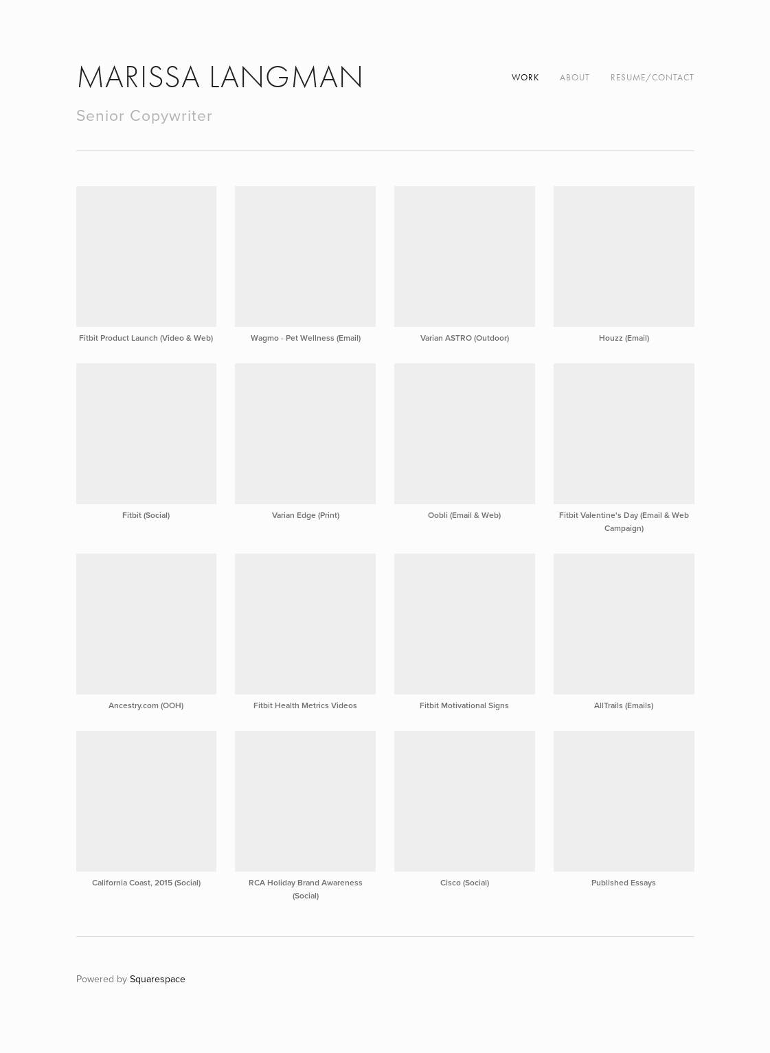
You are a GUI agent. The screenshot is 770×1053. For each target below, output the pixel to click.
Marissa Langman (220, 77)
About (575, 77)
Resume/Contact (652, 77)
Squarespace (157, 979)
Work (525, 77)
